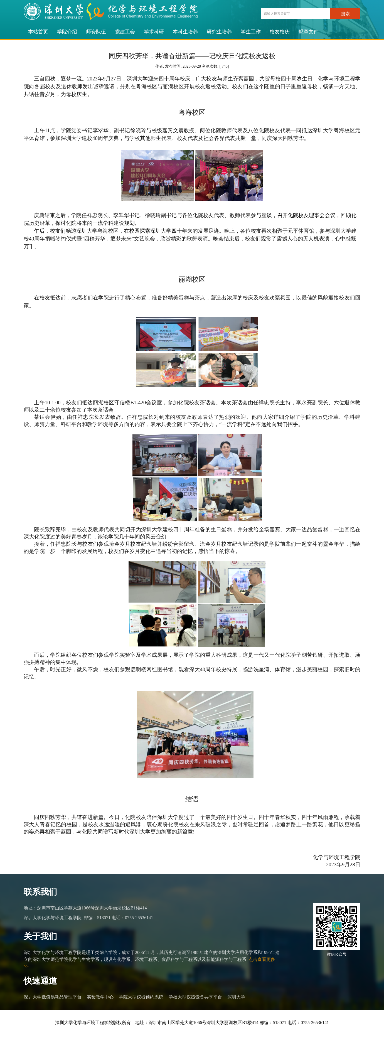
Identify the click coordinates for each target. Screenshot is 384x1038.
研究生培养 (219, 32)
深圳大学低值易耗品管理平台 (53, 997)
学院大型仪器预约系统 (141, 997)
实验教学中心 (100, 997)
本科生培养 (185, 32)
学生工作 (251, 32)
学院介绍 (67, 32)
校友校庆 (280, 32)
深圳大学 (236, 997)
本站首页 (38, 32)
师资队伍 (96, 32)
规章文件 (309, 32)
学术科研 (154, 32)
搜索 (345, 13)
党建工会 (125, 32)
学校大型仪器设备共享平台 (195, 997)
